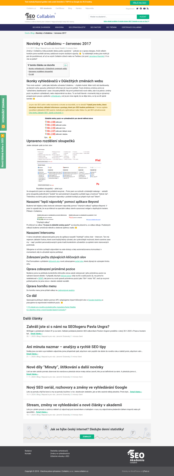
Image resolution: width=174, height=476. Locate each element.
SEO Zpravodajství (77, 27)
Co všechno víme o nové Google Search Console (46, 310)
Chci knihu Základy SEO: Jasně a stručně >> (46, 113)
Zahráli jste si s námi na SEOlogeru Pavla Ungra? (68, 326)
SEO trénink (111, 27)
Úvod (27, 33)
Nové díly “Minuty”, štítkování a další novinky (65, 367)
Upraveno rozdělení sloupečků (41, 71)
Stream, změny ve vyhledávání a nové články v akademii (74, 405)
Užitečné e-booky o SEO (59, 456)
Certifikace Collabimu (132, 27)
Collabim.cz (31, 8)
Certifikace (60, 8)
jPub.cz (146, 471)
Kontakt (28, 453)
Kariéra (78, 8)
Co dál (31, 74)
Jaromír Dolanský (63, 336)
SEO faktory (95, 27)
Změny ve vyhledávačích (60, 453)
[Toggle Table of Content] (64, 65)
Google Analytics (95, 300)
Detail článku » (36, 334)
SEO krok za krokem (41, 27)
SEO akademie (46, 8)
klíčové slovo (66, 276)
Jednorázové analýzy (66, 290)
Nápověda (89, 8)
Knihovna (59, 27)
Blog (70, 8)
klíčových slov (54, 261)
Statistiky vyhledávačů (59, 451)
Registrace (130, 9)
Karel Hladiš (60, 48)
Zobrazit (87, 437)
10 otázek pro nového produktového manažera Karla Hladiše (51, 307)
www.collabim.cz (81, 471)
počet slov (79, 261)
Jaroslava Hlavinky (96, 56)
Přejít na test (139, 3)
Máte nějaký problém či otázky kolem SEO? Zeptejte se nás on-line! (126, 21)
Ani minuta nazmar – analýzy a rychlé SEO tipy (66, 346)
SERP (40, 278)
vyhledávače (56, 96)
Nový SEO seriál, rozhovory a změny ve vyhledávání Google (77, 387)
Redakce (28, 451)
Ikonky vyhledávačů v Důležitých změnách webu (48, 69)
